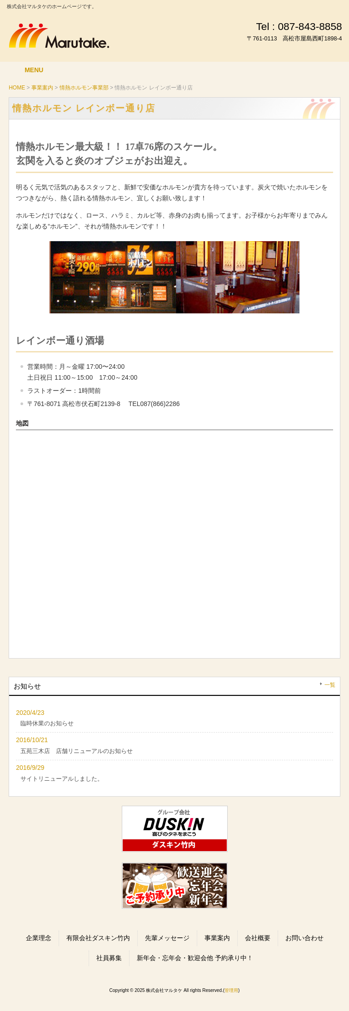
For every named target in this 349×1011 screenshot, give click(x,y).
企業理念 (38, 938)
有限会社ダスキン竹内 (98, 938)
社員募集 (109, 957)
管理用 (231, 990)
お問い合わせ (304, 938)
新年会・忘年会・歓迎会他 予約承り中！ (195, 957)
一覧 (329, 685)
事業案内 (217, 938)
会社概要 (257, 938)
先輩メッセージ (167, 938)
